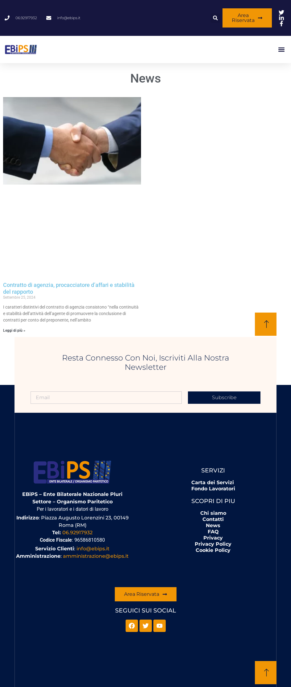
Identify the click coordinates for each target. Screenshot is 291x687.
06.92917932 (77, 533)
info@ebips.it (93, 549)
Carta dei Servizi (212, 482)
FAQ (213, 532)
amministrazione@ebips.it (96, 556)
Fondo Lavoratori (213, 489)
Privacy (213, 538)
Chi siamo (213, 513)
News (213, 525)
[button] (215, 18)
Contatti (213, 519)
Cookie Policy (213, 550)
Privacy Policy (213, 544)
